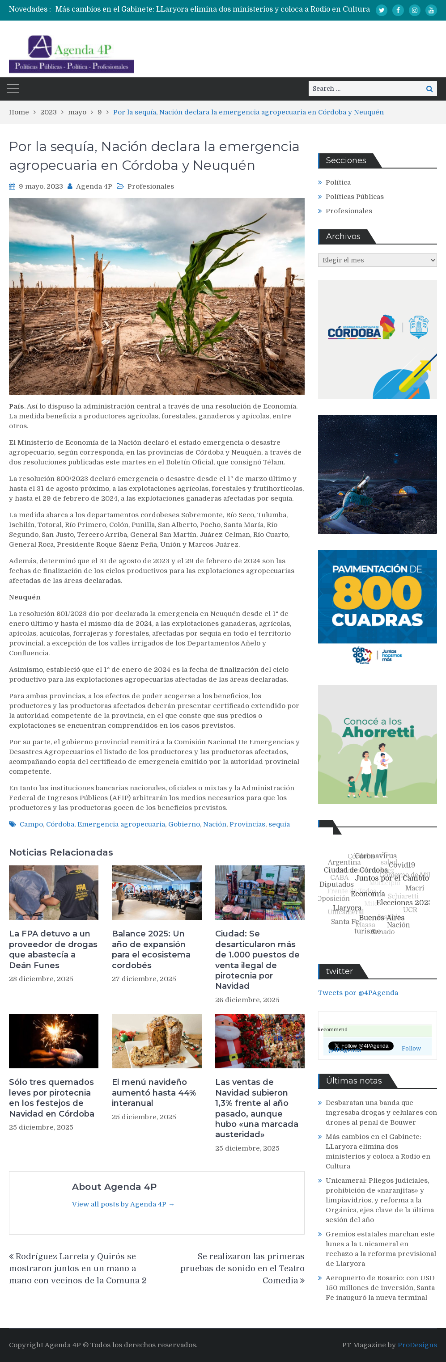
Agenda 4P (94, 186)
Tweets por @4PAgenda (358, 993)
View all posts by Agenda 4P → (123, 1204)
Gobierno (184, 824)
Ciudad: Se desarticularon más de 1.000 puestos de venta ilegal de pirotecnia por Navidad (257, 960)
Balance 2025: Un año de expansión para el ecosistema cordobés (151, 949)
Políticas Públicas (355, 197)
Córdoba (60, 824)
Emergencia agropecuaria (121, 824)
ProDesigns (417, 1345)
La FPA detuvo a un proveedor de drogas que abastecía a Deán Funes (53, 949)
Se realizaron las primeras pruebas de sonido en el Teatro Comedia (242, 1268)
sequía (279, 824)
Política (338, 182)
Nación (214, 824)
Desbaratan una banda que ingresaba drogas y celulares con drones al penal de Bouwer (381, 1112)
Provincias (247, 824)
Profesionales (150, 186)
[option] (236, 9)
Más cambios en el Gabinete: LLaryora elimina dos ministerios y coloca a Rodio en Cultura (212, 9)
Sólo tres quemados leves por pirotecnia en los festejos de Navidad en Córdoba (51, 1097)
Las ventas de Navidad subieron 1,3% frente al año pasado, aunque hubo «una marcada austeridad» (256, 1108)
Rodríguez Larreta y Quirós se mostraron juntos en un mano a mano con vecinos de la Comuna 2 (79, 1268)
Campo (31, 824)
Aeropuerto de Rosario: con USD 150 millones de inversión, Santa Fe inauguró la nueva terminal (380, 1288)
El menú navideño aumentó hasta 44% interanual (154, 1092)
